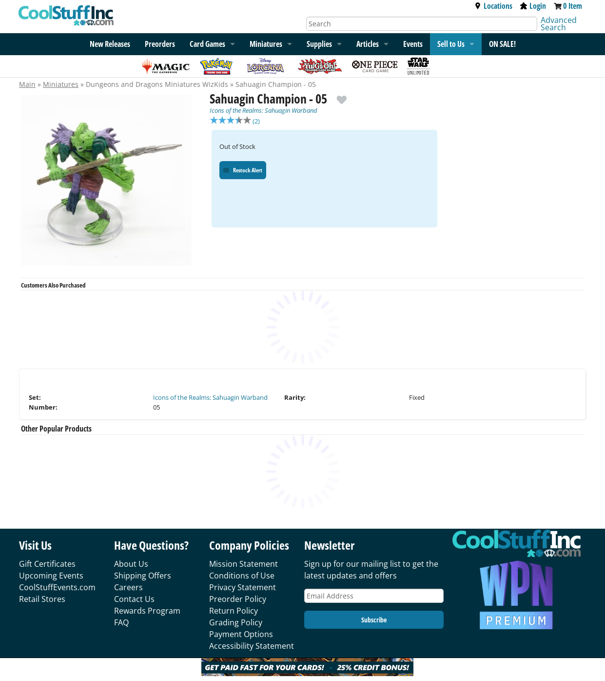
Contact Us (134, 599)
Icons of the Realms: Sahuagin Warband (263, 110)
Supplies (319, 44)
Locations (493, 5)
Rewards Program (147, 610)
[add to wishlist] (341, 96)
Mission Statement (243, 563)
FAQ (121, 622)
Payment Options (241, 634)
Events (413, 44)
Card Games (207, 44)
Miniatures (60, 84)
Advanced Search (559, 24)
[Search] (422, 24)
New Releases (110, 44)
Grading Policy (235, 622)
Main (27, 84)
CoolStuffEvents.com (57, 587)
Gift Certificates (47, 563)
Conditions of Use (241, 575)
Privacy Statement (242, 587)
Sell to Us (451, 44)
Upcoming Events (51, 575)
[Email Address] (374, 596)
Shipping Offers (142, 575)
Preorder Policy (237, 599)
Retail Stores (42, 599)
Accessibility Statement (251, 645)
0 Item (572, 5)
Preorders (160, 44)
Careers (128, 587)
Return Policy (233, 610)
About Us (131, 563)
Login (533, 5)
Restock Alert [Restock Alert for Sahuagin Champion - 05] (242, 171)
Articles (367, 44)
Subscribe (374, 619)
